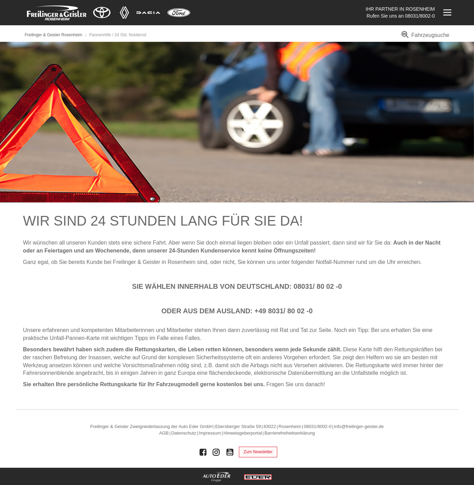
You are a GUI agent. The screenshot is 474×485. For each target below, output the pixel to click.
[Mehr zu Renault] (124, 13)
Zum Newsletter (257, 451)
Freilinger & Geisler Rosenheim (54, 34)
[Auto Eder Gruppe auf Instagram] (216, 452)
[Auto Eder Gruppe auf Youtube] (229, 452)
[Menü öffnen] (446, 12)
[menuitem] (424, 37)
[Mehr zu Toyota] (101, 13)
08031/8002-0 (420, 16)
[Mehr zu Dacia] (148, 13)
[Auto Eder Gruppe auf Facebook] (203, 452)
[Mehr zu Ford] (178, 13)
